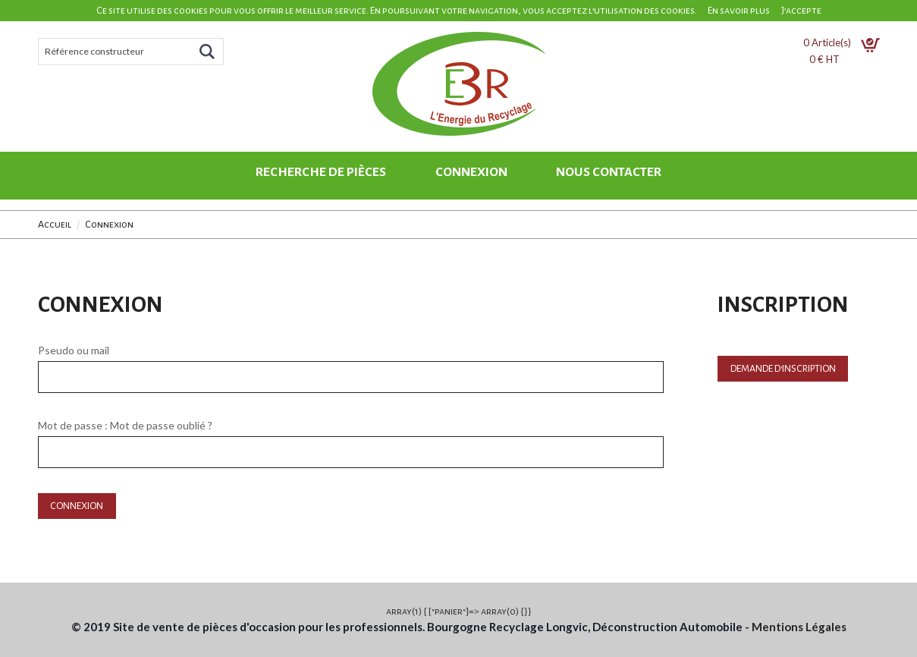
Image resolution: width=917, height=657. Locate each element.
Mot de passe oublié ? (161, 425)
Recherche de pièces (321, 172)
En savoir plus (739, 10)
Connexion (471, 172)
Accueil (54, 224)
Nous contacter (608, 172)
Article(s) (841, 42)
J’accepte (801, 10)
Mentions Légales (799, 626)
